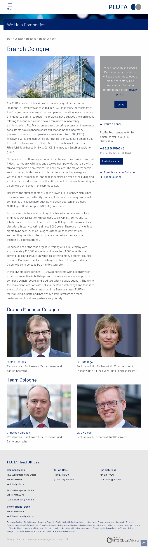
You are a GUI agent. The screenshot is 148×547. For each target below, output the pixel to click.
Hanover (102, 525)
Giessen (52, 525)
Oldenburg (76, 528)
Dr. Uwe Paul (85, 432)
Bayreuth (51, 522)
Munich (57, 528)
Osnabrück (87, 528)
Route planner (112, 124)
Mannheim (28, 528)
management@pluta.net (22, 499)
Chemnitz (102, 522)
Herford (120, 525)
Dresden (10, 525)
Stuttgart (10, 531)
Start (9, 38)
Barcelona (63, 531)
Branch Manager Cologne (119, 172)
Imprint (21, 539)
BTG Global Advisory (124, 540)
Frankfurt (44, 525)
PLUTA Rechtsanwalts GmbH (125, 7)
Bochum (74, 522)
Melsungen (38, 528)
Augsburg (42, 522)
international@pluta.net (22, 516)
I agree (120, 104)
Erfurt (29, 525)
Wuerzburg (36, 531)
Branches (31, 38)
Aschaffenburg (30, 522)
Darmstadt (120, 522)
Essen (36, 525)
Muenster (49, 528)
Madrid (72, 531)
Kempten (129, 525)
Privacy (11, 539)
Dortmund (130, 522)
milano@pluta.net (66, 479)
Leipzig (137, 525)
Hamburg (74, 525)
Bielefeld (66, 522)
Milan (49, 531)
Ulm (17, 531)
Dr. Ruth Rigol (85, 362)
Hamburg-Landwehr (88, 525)
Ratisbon (107, 528)
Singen (123, 528)
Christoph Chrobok (18, 432)
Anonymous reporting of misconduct (45, 539)
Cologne (110, 522)
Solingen (131, 528)
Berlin (58, 522)
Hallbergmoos (63, 525)
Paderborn (97, 528)
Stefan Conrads (16, 362)
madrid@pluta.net (112, 479)
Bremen (82, 522)
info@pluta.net (17, 484)
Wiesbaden (25, 531)
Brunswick (92, 522)
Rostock (115, 528)
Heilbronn (111, 525)
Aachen (19, 522)
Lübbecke (12, 528)
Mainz (19, 528)
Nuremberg (66, 528)
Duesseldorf (20, 525)
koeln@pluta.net (111, 161)
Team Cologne (113, 176)
